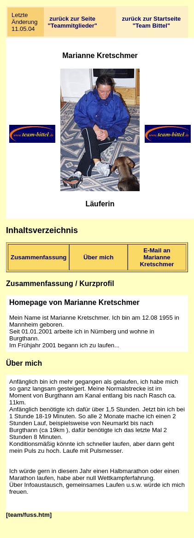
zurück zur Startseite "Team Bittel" (151, 22)
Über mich (98, 257)
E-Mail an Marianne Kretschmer (157, 257)
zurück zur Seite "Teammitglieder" (72, 22)
